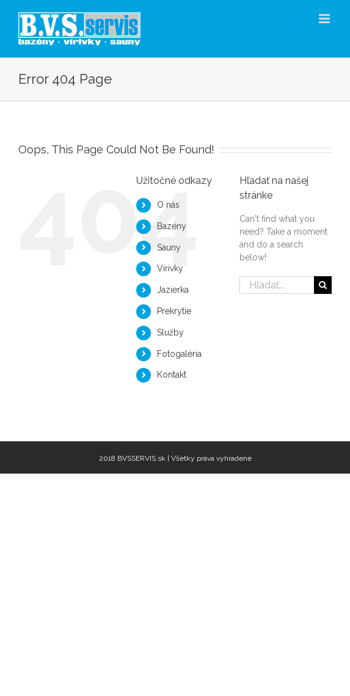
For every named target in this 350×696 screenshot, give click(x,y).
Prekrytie (174, 311)
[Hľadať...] (276, 285)
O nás (168, 205)
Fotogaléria (179, 354)
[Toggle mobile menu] (325, 18)
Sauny (169, 247)
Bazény (171, 226)
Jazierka (173, 290)
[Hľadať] (323, 285)
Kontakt (171, 374)
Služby (170, 332)
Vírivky (170, 268)
